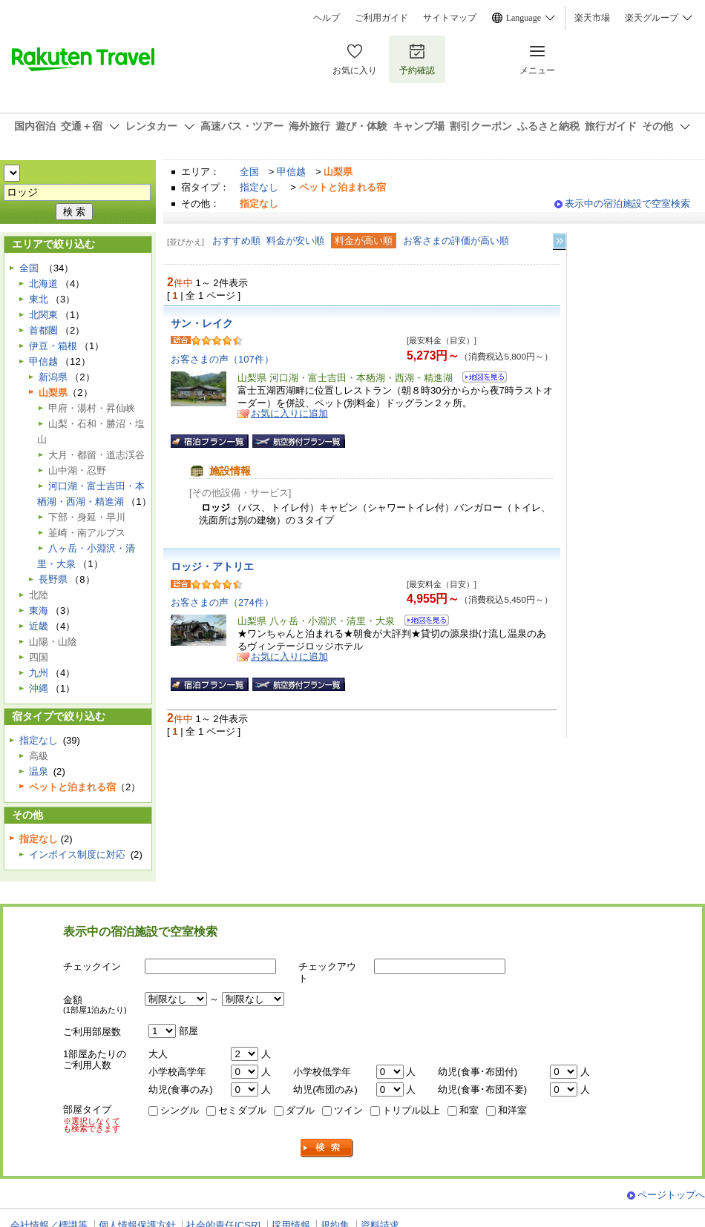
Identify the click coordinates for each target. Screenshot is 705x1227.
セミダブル (242, 1110)
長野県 (53, 579)
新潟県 (53, 377)
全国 (249, 171)
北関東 (43, 314)
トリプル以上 (411, 1110)
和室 (469, 1110)
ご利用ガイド (381, 18)
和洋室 (512, 1110)
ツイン (348, 1110)
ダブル (300, 1110)
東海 (38, 610)
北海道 (43, 283)
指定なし (259, 187)
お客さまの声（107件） (222, 359)
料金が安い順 (295, 240)
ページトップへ (671, 1194)
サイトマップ (449, 18)
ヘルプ (326, 18)
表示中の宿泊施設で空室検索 (627, 203)
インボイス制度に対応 (77, 854)
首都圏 (43, 330)
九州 (38, 672)
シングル (179, 1110)
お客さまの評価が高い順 (456, 240)
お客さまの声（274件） (222, 602)
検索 (327, 1148)
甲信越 (291, 171)
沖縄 (38, 688)
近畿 (38, 626)
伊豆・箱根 (53, 345)
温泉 (38, 771)
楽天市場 (592, 18)
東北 (38, 299)
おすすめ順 (236, 240)
